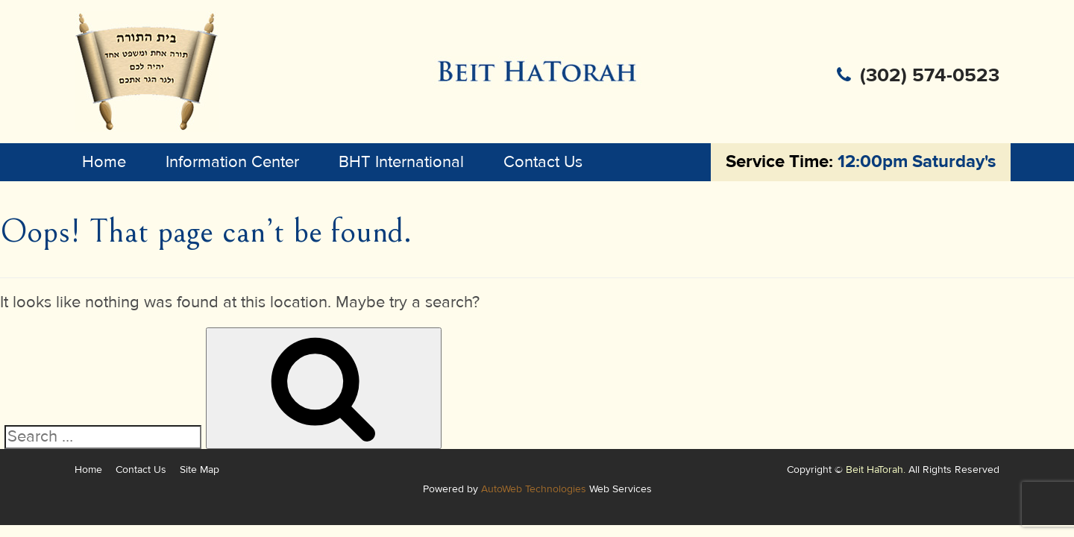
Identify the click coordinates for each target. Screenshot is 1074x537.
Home (104, 162)
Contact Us (542, 162)
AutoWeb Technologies (533, 489)
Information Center (232, 162)
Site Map (199, 469)
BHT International (401, 162)
